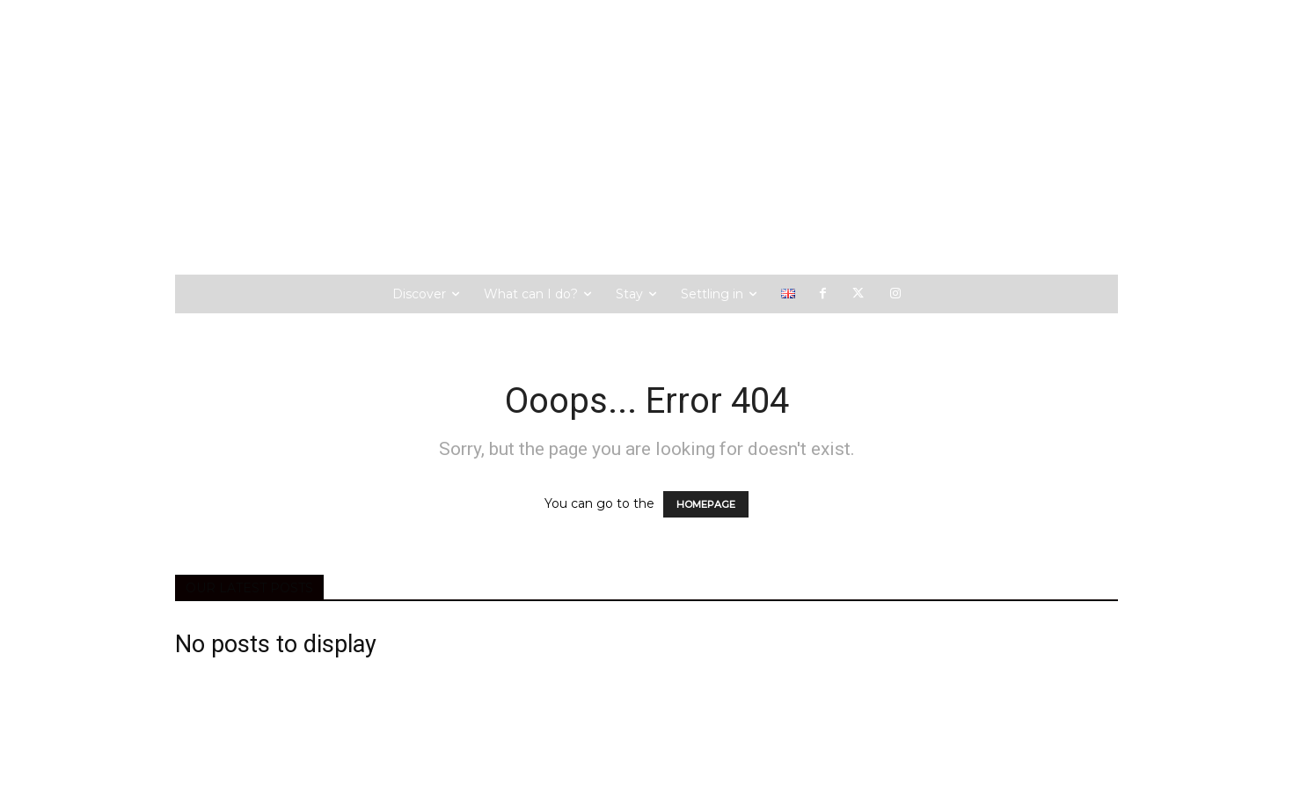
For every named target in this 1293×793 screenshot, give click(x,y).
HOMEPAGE (705, 504)
